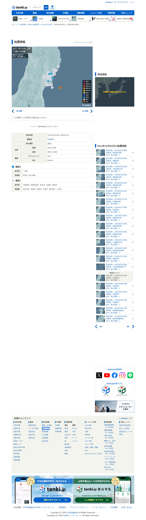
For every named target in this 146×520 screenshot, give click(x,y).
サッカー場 (89, 438)
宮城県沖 (50, 139)
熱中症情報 (111, 447)
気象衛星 (58, 428)
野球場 (87, 435)
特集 (120, 434)
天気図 (65, 13)
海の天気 (88, 428)
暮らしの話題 (124, 428)
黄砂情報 (17, 460)
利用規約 (62, 507)
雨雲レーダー (18, 441)
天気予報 (19, 13)
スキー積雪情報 (111, 463)
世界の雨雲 (18, 450)
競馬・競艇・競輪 (91, 447)
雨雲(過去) (32, 425)
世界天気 (17, 428)
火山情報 (45, 435)
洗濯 (66, 428)
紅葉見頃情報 (111, 452)
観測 (35, 13)
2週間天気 (17, 435)
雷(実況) (32, 438)
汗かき (74, 428)
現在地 (52, 8)
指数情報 (80, 13)
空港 (86, 431)
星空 (66, 438)
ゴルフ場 (88, 441)
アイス (74, 438)
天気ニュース (126, 13)
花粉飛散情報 (111, 426)
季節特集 (111, 13)
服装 (66, 431)
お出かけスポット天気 (93, 454)
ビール (74, 441)
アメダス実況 (33, 428)
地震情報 (46, 428)
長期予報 (17, 438)
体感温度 (68, 447)
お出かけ (68, 435)
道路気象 (17, 457)
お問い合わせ (126, 507)
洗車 (66, 450)
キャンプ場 (89, 444)
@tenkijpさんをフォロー (48, 126)
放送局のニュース (125, 431)
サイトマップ (123, 2)
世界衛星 (58, 431)
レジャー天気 (96, 13)
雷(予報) (17, 454)
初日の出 (111, 468)
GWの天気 (111, 437)
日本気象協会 (28, 507)
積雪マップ (18, 444)
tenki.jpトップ (111, 2)
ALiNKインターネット (44, 507)
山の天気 (88, 425)
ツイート (33, 126)
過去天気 (32, 435)
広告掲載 (114, 507)
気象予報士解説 (125, 425)
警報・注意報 (47, 425)
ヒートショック (111, 458)
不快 (74, 431)
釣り (86, 450)
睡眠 (66, 454)
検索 (46, 7)
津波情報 (45, 431)
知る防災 (45, 441)
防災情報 (50, 13)
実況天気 (32, 431)
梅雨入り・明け (111, 442)
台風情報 (45, 438)
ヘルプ (131, 2)
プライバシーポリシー (78, 507)
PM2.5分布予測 (19, 447)
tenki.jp (20, 8)
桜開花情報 (111, 431)
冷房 (74, 435)
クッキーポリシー (99, 507)
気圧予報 (17, 431)
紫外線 (67, 444)
